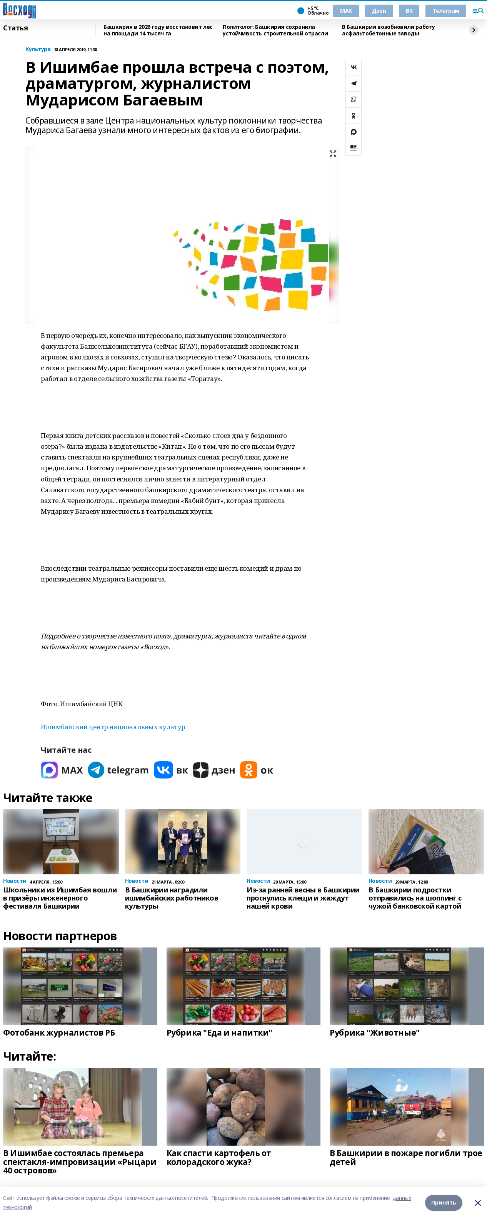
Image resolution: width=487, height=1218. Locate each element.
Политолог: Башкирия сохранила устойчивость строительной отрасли (275, 30)
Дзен (379, 10)
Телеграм (445, 10)
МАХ (346, 10)
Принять (443, 1202)
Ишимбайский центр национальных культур (113, 726)
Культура (38, 49)
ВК (409, 10)
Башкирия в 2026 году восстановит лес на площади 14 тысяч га (158, 30)
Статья (15, 28)
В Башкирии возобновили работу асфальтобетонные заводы (388, 30)
